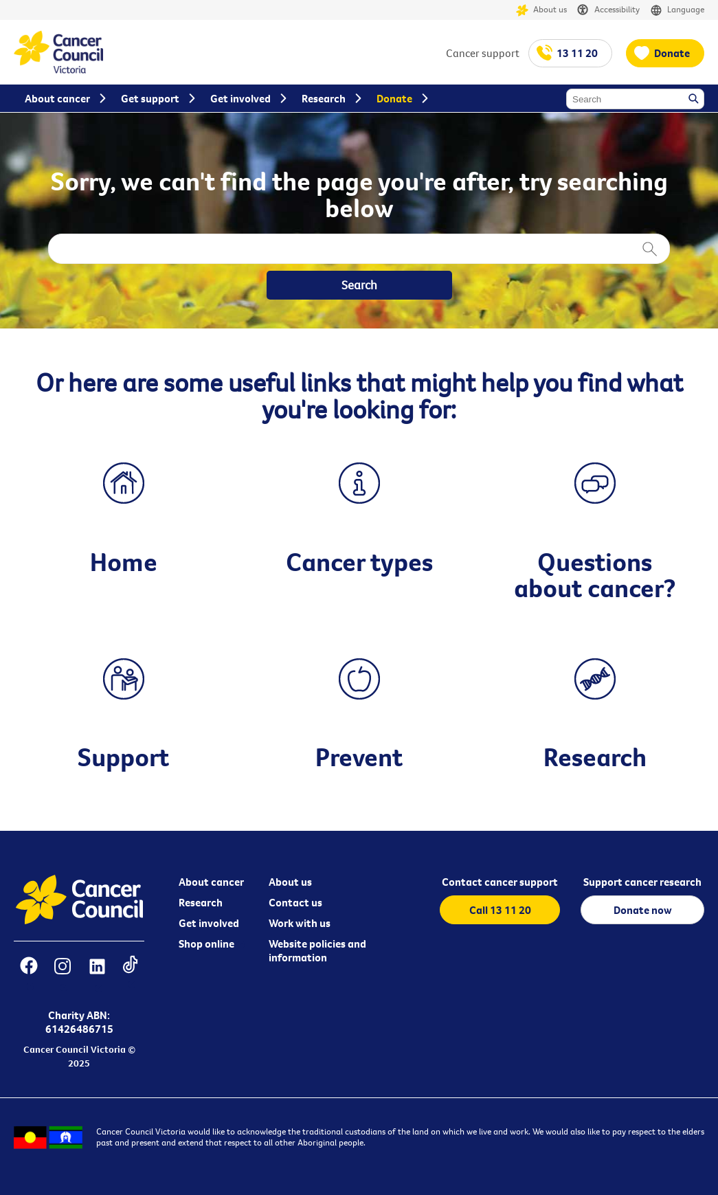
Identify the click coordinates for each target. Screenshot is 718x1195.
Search (695, 99)
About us (541, 9)
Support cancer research (642, 882)
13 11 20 (577, 53)
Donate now (643, 910)
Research (595, 756)
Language (677, 9)
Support (123, 756)
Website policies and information (317, 950)
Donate (672, 53)
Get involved (209, 923)
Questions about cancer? (595, 574)
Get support (150, 98)
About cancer (211, 882)
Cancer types (359, 561)
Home (123, 561)
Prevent (359, 756)
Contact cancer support (500, 882)
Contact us (295, 902)
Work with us (299, 923)
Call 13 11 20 (500, 910)
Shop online (206, 943)
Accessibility (608, 9)
